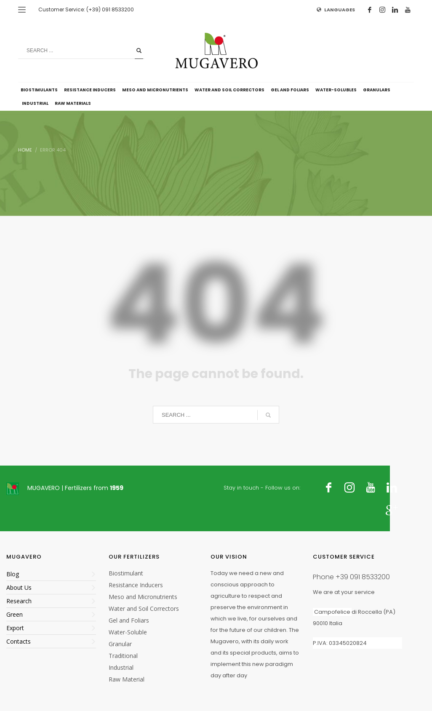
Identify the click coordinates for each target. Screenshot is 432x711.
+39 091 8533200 (363, 577)
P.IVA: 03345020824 (340, 643)
